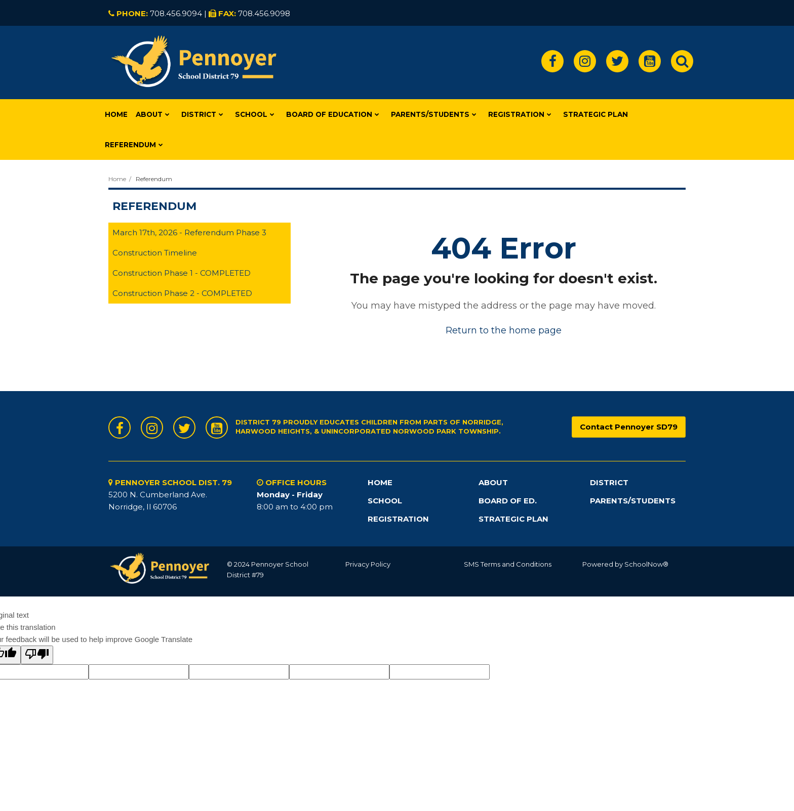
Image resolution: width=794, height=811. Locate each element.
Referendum (154, 179)
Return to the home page (504, 330)
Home (117, 179)
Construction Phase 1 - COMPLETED (181, 273)
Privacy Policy (367, 564)
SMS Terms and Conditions (507, 564)
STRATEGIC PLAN (513, 519)
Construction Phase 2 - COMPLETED (182, 293)
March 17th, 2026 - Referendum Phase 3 (189, 232)
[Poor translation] (37, 655)
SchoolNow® (646, 564)
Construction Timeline (154, 253)
